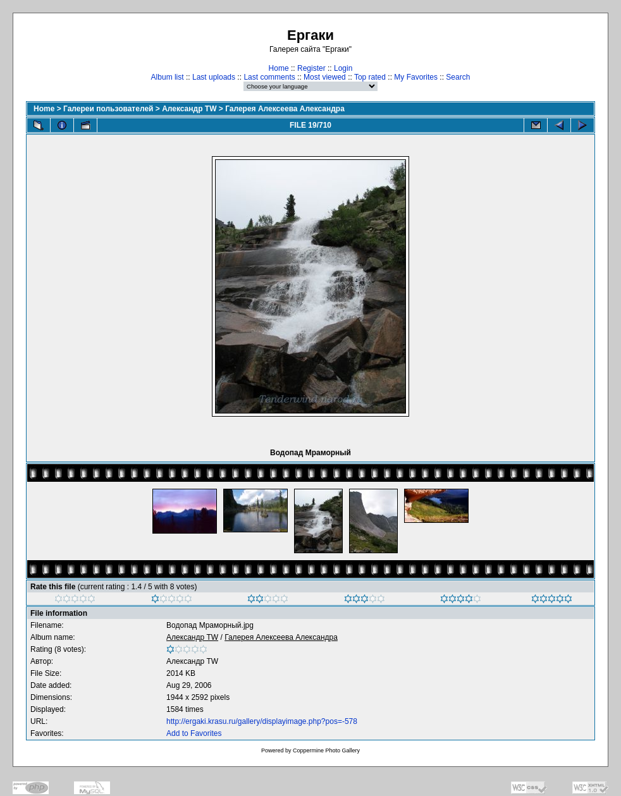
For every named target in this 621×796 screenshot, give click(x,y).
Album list (167, 77)
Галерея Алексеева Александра (285, 108)
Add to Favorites (193, 733)
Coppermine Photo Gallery (326, 750)
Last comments (269, 77)
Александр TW (189, 108)
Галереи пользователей (108, 108)
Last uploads (213, 77)
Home (279, 68)
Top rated (370, 77)
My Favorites (416, 77)
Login (343, 68)
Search (458, 77)
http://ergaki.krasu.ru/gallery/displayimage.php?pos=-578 (261, 721)
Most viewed (325, 77)
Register (311, 68)
